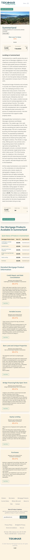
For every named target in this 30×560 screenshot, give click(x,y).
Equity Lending (5, 257)
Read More (5, 303)
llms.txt (22, 528)
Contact (17, 504)
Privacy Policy (8, 525)
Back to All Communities (7, 9)
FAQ (11, 504)
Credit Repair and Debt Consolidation (6, 242)
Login (15, 548)
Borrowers (12, 498)
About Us (26, 501)
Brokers (4, 498)
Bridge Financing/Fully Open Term (15, 383)
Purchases (4, 260)
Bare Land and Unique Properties (15, 346)
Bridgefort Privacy (20, 525)
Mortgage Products (23, 498)
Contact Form (21, 534)
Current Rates (5, 501)
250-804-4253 (13, 534)
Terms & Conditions (11, 528)
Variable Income (5, 246)
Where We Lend (16, 501)
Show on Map (5, 33)
